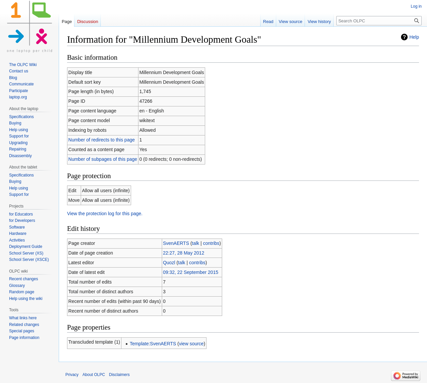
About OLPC (93, 374)
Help (414, 37)
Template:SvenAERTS (153, 343)
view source (191, 343)
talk (195, 243)
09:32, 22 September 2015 (190, 272)
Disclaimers (119, 374)
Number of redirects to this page (101, 139)
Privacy (71, 374)
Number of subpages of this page (102, 159)
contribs (211, 243)
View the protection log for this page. (104, 213)
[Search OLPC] (379, 20)
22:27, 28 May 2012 (183, 253)
